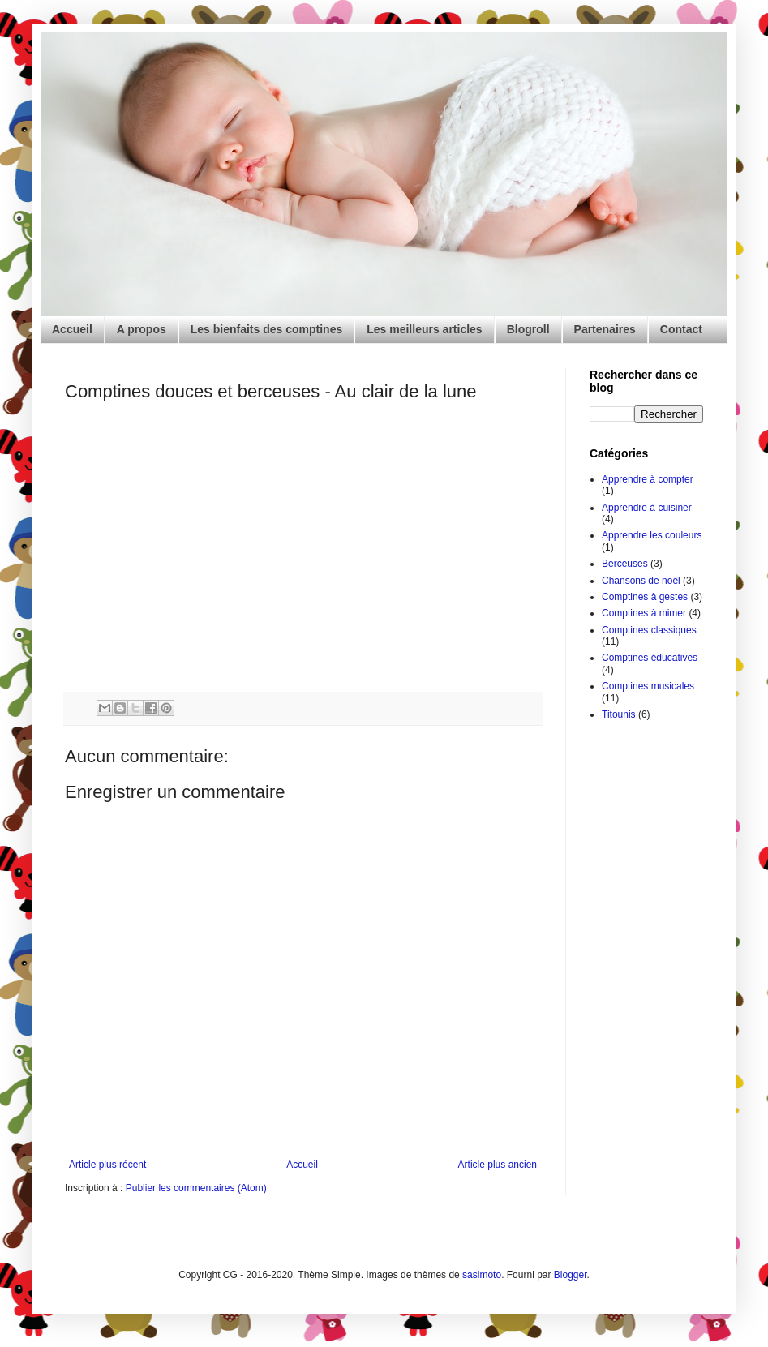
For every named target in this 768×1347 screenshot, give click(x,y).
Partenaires (605, 329)
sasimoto (481, 1275)
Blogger (570, 1275)
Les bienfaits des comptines (267, 329)
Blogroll (528, 329)
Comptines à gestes (645, 597)
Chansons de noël (641, 580)
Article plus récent (107, 1164)
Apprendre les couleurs (651, 535)
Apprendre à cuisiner (647, 507)
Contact (681, 329)
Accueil (72, 329)
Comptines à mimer (644, 613)
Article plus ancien (497, 1164)
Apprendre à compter (647, 479)
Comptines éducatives (649, 657)
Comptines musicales (648, 686)
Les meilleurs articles (424, 329)
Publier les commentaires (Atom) (196, 1188)
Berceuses (625, 563)
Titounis (619, 714)
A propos (141, 329)
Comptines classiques (649, 630)
